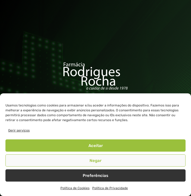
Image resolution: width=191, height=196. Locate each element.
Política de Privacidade (110, 188)
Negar (95, 160)
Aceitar (95, 145)
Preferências (95, 175)
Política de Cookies (75, 188)
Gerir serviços (19, 130)
